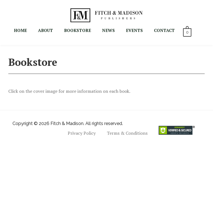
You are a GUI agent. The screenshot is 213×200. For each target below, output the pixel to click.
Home (20, 30)
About (45, 30)
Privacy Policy (82, 133)
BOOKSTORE (77, 30)
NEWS (108, 30)
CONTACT (164, 30)
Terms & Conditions (127, 133)
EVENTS (134, 30)
